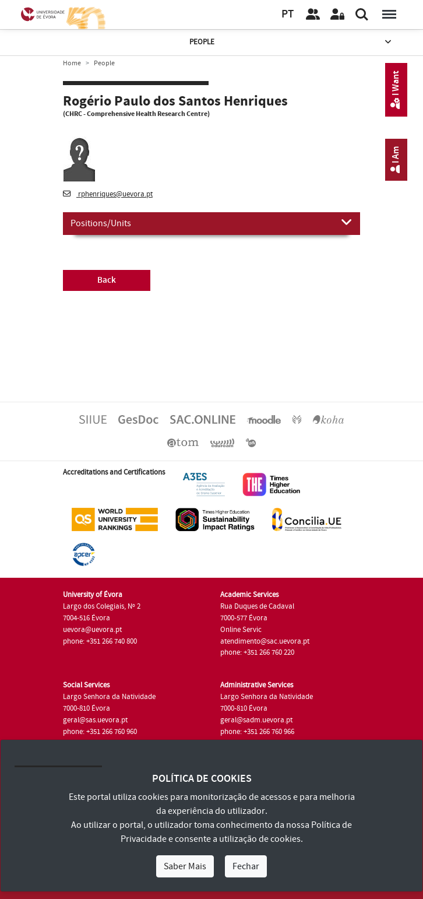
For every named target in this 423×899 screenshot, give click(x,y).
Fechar (245, 866)
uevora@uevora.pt (92, 629)
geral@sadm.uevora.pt (256, 720)
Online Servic (241, 629)
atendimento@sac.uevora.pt (264, 641)
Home (72, 63)
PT (287, 14)
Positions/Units (211, 222)
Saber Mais (185, 866)
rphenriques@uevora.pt (108, 194)
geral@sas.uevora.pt (95, 720)
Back (106, 280)
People (291, 42)
